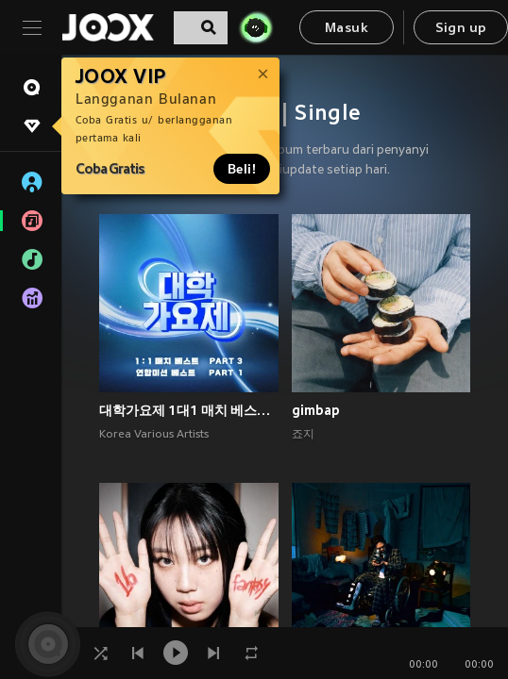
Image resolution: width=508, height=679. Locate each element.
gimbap (316, 410)
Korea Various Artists (154, 434)
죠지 (303, 434)
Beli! (242, 168)
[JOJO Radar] (256, 27)
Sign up (461, 29)
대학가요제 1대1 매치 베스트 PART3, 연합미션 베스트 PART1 (189, 410)
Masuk (346, 29)
